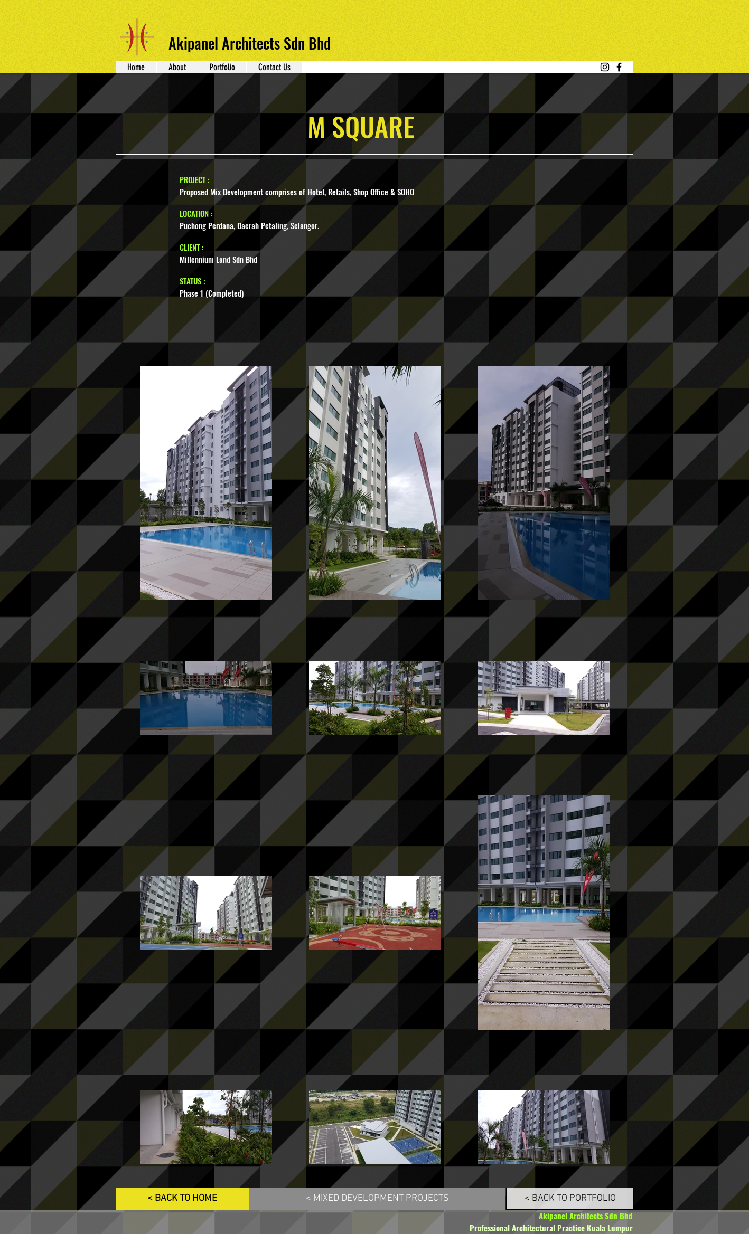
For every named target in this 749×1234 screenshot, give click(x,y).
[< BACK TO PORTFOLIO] (570, 1199)
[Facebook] (619, 67)
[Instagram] (605, 67)
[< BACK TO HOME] (182, 1199)
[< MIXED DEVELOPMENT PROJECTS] (377, 1199)
